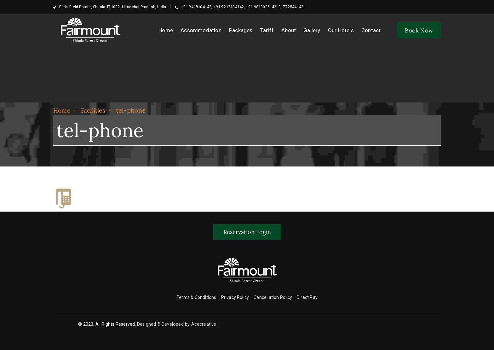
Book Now (419, 30)
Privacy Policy (235, 297)
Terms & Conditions (196, 297)
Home (62, 110)
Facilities (95, 110)
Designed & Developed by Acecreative (176, 324)
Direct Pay (307, 297)
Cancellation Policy (273, 297)
